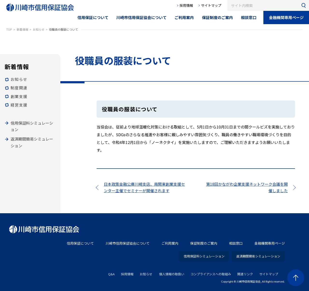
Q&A (111, 274)
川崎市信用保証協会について (128, 243)
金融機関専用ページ (286, 17)
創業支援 (19, 96)
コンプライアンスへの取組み (210, 274)
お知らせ (19, 79)
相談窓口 (236, 243)
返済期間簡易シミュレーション (258, 256)
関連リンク (245, 274)
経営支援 (19, 105)
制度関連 (19, 88)
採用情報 (186, 5)
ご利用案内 (170, 243)
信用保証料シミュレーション (204, 256)
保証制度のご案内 (203, 243)
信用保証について (80, 243)
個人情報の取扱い (171, 274)
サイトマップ (211, 5)
